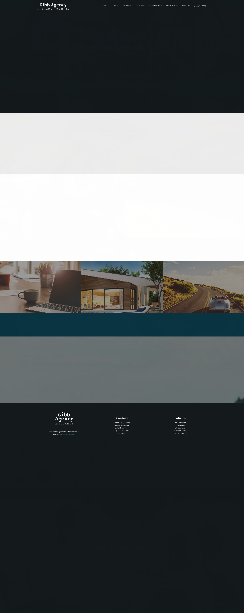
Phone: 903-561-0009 (122, 423)
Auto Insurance (179, 425)
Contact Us (122, 433)
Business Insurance (180, 433)
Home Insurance (180, 423)
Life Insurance (180, 428)
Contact (186, 6)
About (115, 6)
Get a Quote (172, 6)
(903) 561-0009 (200, 6)
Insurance (128, 6)
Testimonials (155, 6)
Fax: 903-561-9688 (122, 425)
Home (106, 6)
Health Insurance (180, 430)
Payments (141, 6)
